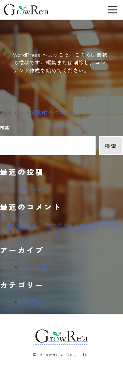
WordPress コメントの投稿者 (81, 224)
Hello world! (32, 189)
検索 (5, 127)
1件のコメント (58, 112)
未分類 (33, 112)
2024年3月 (36, 267)
